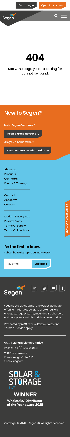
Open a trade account (23, 143)
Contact (9, 195)
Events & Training (15, 183)
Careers (9, 204)
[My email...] (18, 264)
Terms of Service (14, 328)
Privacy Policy (13, 221)
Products (10, 174)
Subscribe (41, 263)
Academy (10, 200)
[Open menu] (64, 15)
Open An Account (52, 5)
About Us (10, 169)
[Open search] (56, 15)
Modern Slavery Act (17, 216)
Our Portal (11, 179)
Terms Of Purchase (16, 230)
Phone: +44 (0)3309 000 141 (21, 348)
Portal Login (26, 5)
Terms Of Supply (15, 226)
